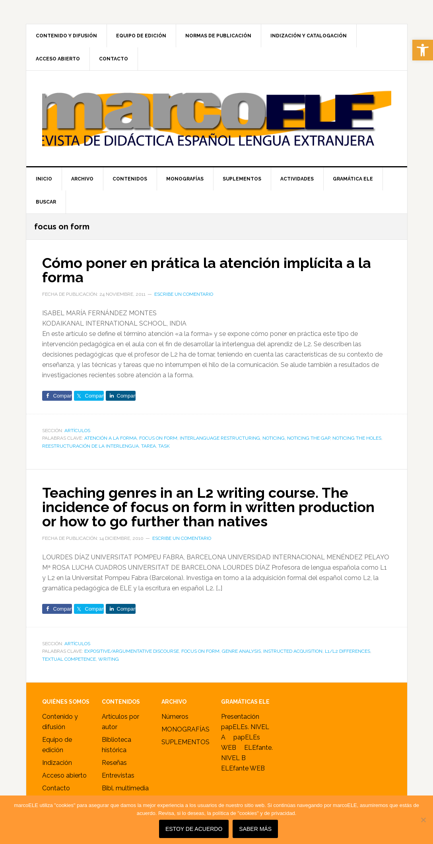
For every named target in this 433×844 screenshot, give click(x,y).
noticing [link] (273, 438)
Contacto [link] (56, 788)
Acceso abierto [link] (64, 775)
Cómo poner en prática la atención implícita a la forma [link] (206, 269)
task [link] (164, 446)
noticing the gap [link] (308, 438)
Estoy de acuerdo (193, 829)
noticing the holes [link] (356, 438)
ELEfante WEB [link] (243, 768)
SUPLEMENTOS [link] (185, 742)
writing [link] (108, 659)
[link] (422, 50)
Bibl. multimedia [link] (125, 788)
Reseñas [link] (114, 762)
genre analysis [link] (241, 651)
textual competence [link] (69, 659)
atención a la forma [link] (110, 438)
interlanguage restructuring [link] (220, 438)
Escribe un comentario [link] (183, 294)
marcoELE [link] (216, 118)
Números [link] (174, 716)
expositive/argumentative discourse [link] (131, 651)
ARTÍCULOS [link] (77, 430)
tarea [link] (148, 446)
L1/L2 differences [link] (347, 651)
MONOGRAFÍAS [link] (185, 729)
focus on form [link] (158, 438)
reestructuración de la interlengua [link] (90, 446)
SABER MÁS (255, 829)
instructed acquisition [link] (292, 651)
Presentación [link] (240, 716)
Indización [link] (57, 762)
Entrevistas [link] (118, 775)
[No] (423, 820)
